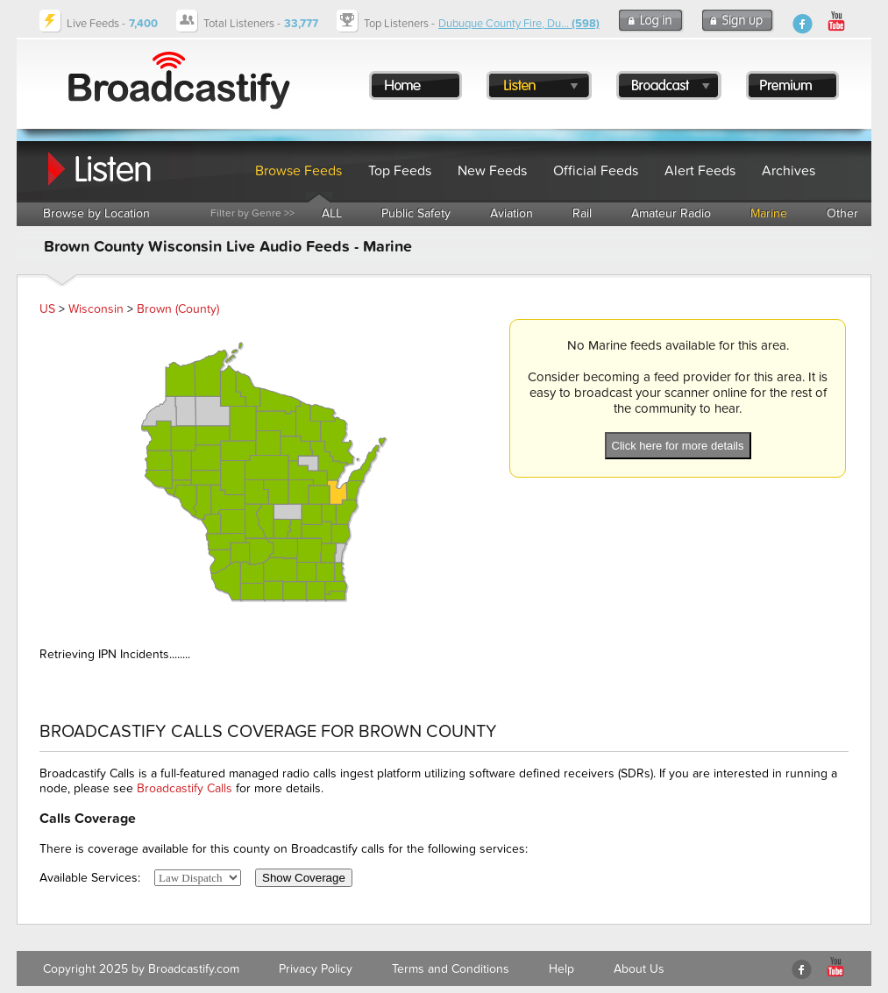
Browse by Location (96, 213)
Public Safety (416, 213)
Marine (768, 213)
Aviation (511, 213)
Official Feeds (595, 171)
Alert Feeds (699, 171)
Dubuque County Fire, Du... (519, 24)
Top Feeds (399, 171)
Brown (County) (178, 308)
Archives (788, 171)
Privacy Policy (315, 968)
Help (561, 968)
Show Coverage (303, 877)
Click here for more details (678, 445)
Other (842, 213)
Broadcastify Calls (184, 788)
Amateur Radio (671, 213)
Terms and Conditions (450, 968)
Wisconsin (96, 308)
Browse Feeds (298, 171)
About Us (639, 968)
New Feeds (492, 171)
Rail (582, 213)
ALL (332, 213)
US (47, 308)
